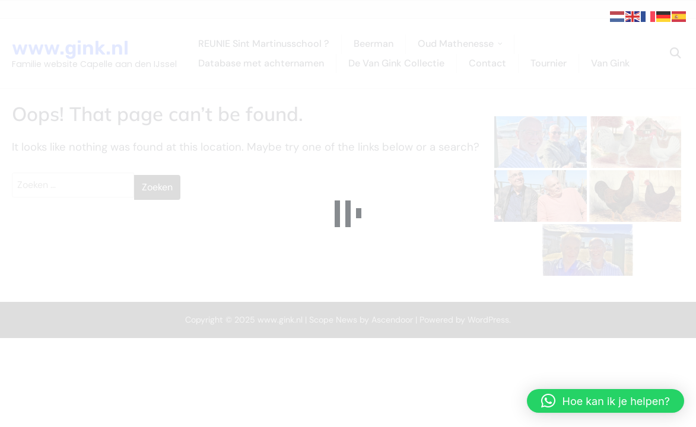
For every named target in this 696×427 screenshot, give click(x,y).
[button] (605, 401)
